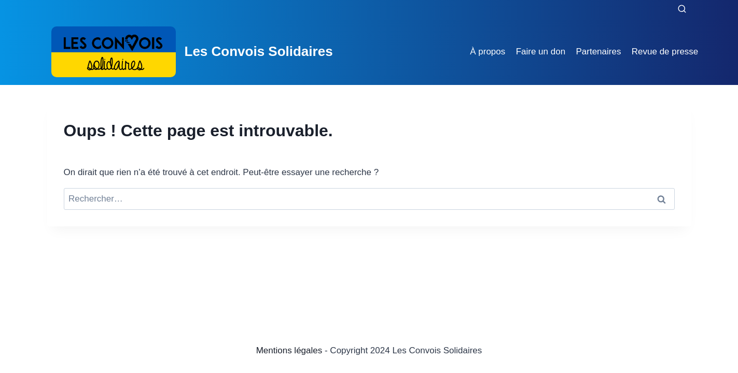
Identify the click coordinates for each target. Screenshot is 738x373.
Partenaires (598, 51)
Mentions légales (289, 350)
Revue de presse (665, 51)
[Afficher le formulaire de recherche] (682, 9)
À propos (487, 51)
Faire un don (540, 51)
